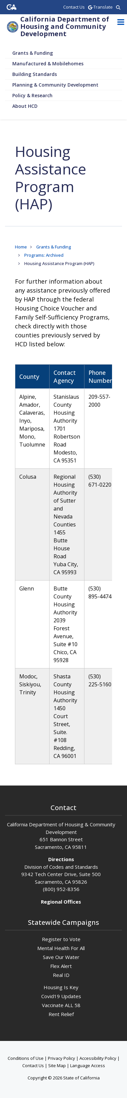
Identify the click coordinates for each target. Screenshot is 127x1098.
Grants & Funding (32, 53)
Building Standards (34, 74)
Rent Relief (61, 1014)
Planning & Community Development (55, 85)
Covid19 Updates (61, 996)
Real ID (61, 975)
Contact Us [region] (74, 7)
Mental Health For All (61, 948)
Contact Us (33, 1065)
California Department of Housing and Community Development (64, 26)
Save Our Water (61, 957)
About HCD (25, 106)
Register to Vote (61, 939)
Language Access (87, 1065)
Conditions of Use (26, 1058)
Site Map (57, 1065)
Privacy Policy (61, 1058)
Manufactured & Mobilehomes (47, 63)
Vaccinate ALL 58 (61, 1005)
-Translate (100, 7)
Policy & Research (32, 95)
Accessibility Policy (97, 1058)
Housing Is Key (61, 987)
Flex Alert (61, 966)
